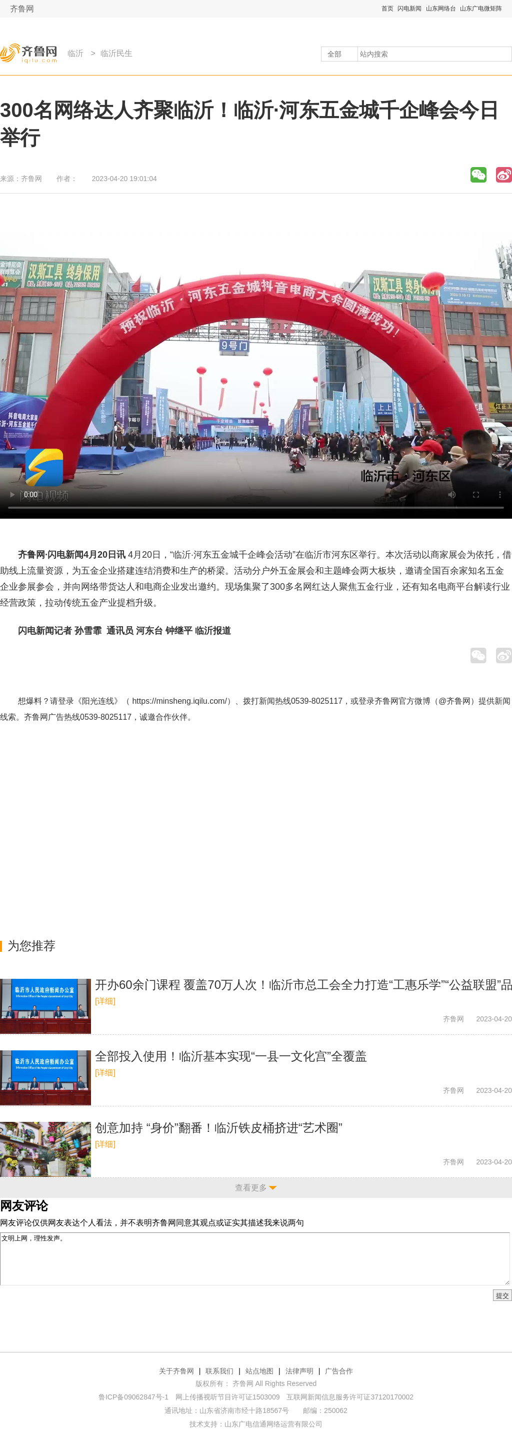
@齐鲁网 (454, 701)
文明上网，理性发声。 (255, 1258)
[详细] (105, 1001)
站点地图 (260, 1371)
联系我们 (220, 1371)
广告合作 (339, 1371)
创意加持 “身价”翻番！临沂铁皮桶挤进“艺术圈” (218, 1127)
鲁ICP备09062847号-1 (133, 1397)
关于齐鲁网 (176, 1371)
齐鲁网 (22, 9)
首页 (388, 8)
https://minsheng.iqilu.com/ (179, 701)
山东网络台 (441, 8)
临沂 (76, 53)
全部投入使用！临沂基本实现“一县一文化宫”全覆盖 (231, 1056)
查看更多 (251, 1187)
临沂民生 (116, 53)
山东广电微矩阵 (481, 8)
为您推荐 (32, 945)
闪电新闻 (410, 8)
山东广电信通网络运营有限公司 (273, 1424)
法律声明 (300, 1371)
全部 (335, 54)
